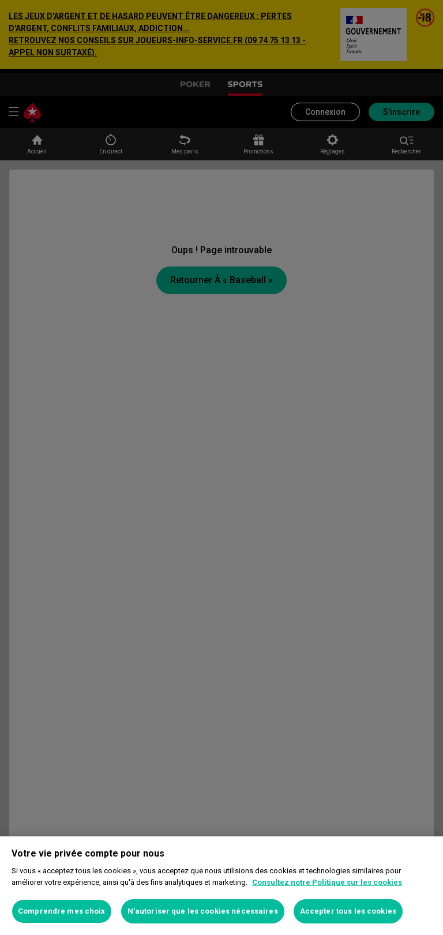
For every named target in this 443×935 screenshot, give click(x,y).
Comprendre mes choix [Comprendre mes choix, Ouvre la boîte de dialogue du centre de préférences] (62, 911)
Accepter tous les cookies (348, 911)
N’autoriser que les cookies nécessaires (202, 911)
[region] (221, 885)
